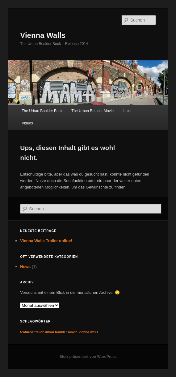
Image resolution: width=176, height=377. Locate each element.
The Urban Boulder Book (42, 111)
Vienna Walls (42, 35)
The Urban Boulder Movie (92, 111)
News (25, 266)
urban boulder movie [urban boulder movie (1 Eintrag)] (61, 332)
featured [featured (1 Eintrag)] (26, 332)
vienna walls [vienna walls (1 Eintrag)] (88, 332)
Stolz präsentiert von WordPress (87, 357)
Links (127, 111)
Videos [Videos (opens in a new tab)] (27, 123)
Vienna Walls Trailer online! (46, 240)
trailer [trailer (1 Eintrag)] (39, 332)
